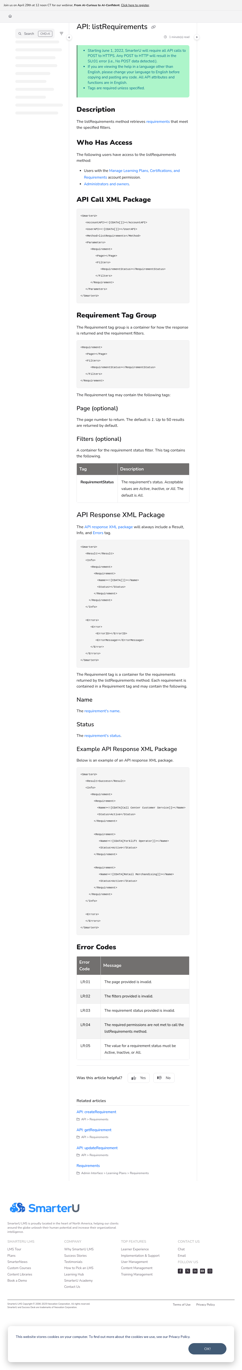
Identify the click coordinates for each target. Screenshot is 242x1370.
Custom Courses (19, 1268)
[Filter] (61, 34)
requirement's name (102, 711)
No (164, 1077)
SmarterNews (17, 1262)
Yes (139, 1077)
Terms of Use (182, 1305)
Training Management (137, 1274)
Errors (98, 533)
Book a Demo (17, 1280)
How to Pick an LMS (78, 1268)
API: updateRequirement (97, 1147)
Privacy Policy (205, 1305)
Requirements (88, 1165)
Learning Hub (74, 1274)
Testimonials (73, 1262)
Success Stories (75, 1256)
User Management (134, 1262)
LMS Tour (14, 1249)
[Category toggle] (69, 37)
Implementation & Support (140, 1256)
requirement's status (102, 735)
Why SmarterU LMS (79, 1249)
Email (182, 1256)
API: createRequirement (96, 1111)
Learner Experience (135, 1249)
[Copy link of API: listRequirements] (153, 27)
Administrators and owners (106, 184)
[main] (133, 602)
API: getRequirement (94, 1129)
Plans (11, 1256)
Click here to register (135, 5)
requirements (158, 121)
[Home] (10, 16)
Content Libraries (19, 1274)
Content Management (136, 1268)
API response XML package (108, 527)
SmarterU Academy (78, 1280)
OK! (207, 1349)
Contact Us (72, 1287)
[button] (35, 33)
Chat (181, 1249)
